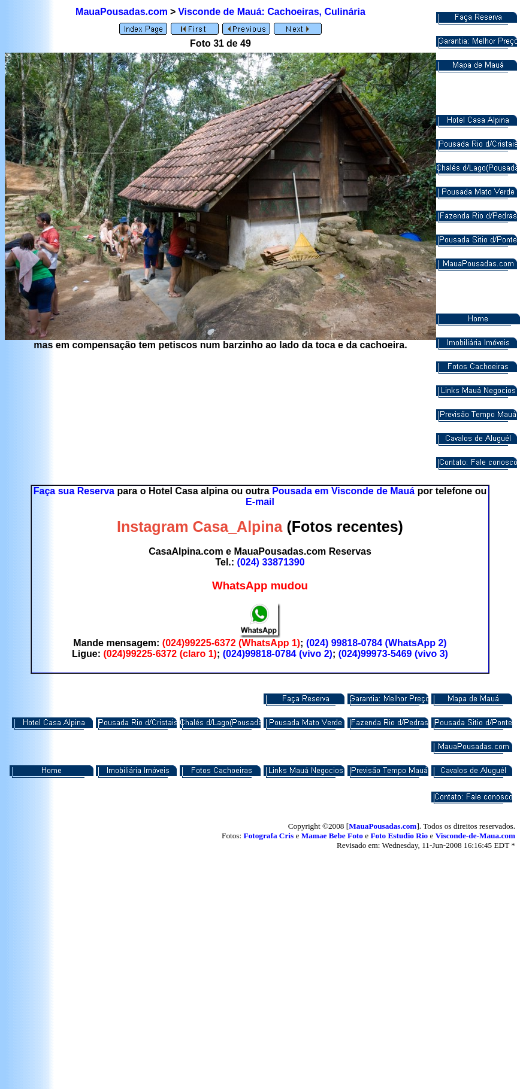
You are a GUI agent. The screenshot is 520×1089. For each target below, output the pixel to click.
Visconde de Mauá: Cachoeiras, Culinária (271, 12)
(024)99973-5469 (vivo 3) (393, 654)
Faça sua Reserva (74, 491)
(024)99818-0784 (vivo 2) (277, 654)
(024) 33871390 (271, 562)
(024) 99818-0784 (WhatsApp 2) (376, 643)
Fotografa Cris (269, 835)
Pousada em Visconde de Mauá (343, 491)
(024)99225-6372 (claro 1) (159, 654)
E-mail (260, 502)
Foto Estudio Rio (399, 835)
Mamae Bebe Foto (332, 835)
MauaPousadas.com (121, 12)
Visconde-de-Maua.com (475, 835)
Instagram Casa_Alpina (200, 526)
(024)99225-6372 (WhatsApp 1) (231, 643)
